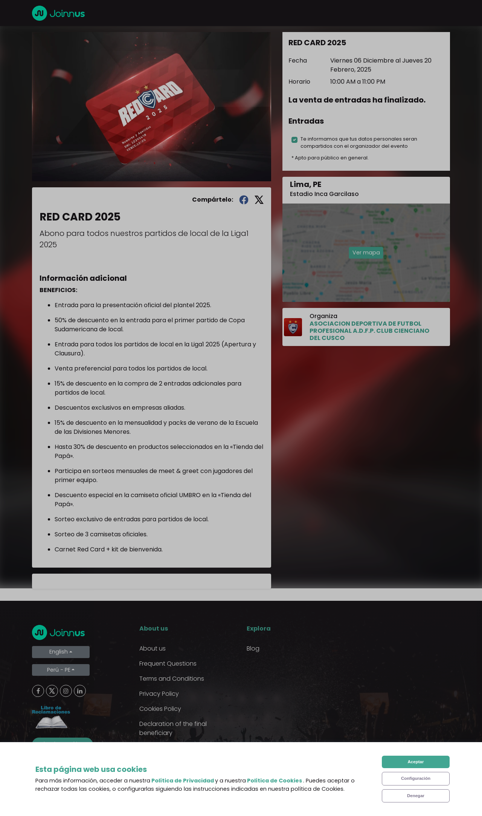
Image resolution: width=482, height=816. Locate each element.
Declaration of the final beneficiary (173, 728)
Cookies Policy (160, 708)
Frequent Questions (168, 663)
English (58, 651)
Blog (253, 648)
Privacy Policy (159, 693)
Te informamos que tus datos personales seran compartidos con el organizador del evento (358, 142)
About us (152, 648)
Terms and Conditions (171, 678)
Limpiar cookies (62, 744)
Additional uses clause (172, 748)
